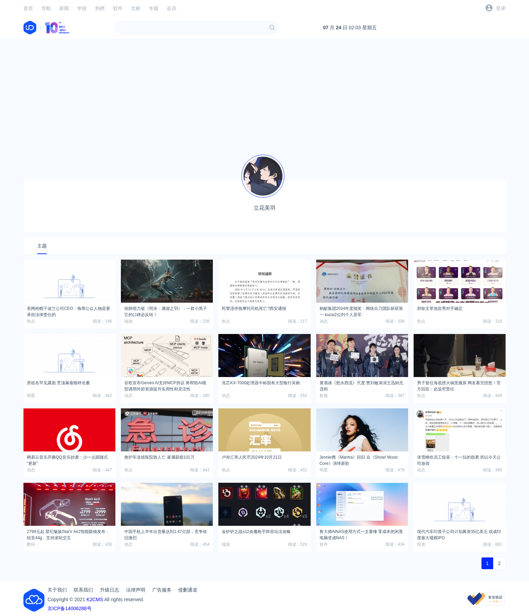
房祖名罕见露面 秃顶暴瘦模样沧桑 (58, 382)
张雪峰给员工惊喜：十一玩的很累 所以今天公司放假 (459, 459)
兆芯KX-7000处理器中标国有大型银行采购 (261, 382)
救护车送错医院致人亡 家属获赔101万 (159, 457)
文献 (136, 8)
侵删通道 (187, 590)
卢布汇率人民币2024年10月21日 (251, 457)
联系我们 (83, 590)
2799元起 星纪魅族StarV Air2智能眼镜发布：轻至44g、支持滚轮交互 (68, 533)
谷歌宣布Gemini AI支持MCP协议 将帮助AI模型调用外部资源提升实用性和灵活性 (165, 384)
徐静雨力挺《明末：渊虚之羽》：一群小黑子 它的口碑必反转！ (165, 310)
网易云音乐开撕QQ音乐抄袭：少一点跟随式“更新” (67, 459)
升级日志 (109, 590)
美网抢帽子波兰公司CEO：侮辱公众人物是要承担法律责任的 (68, 310)
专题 (153, 8)
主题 (42, 246)
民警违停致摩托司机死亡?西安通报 (254, 308)
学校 (82, 8)
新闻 (64, 8)
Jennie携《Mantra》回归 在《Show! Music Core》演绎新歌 (359, 459)
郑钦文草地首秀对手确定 (440, 308)
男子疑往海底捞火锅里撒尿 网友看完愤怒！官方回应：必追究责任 (459, 384)
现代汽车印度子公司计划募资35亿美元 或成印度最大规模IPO (459, 533)
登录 (501, 8)
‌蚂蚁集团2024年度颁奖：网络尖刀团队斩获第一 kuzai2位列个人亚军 (361, 310)
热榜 (100, 8)
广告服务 (162, 590)
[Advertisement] (264, 92)
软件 (118, 8)
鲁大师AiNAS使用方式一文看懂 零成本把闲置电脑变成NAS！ (361, 533)
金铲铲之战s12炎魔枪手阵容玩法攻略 (256, 531)
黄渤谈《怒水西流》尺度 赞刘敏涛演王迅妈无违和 (361, 384)
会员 (171, 8)
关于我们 (57, 590)
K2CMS (94, 599)
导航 (46, 8)
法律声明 (135, 590)
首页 (28, 8)
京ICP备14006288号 (70, 608)
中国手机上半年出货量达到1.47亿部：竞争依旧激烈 (165, 533)
